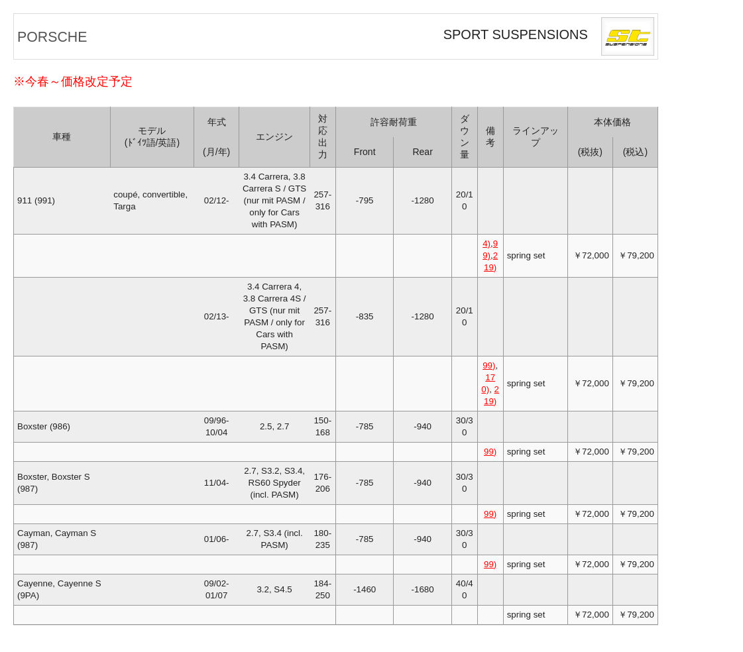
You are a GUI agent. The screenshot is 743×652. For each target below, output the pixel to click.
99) (489, 365)
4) (486, 243)
